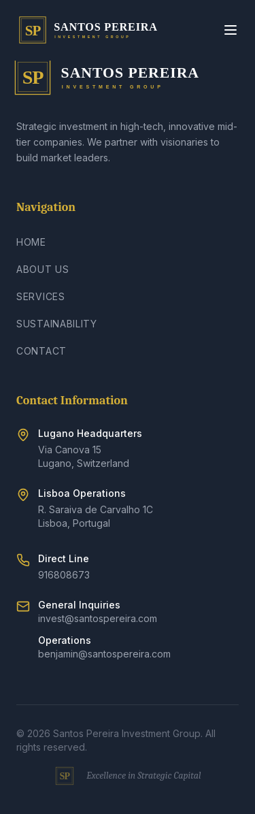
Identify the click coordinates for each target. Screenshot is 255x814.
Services (40, 296)
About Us (42, 269)
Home (31, 242)
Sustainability (56, 323)
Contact (41, 351)
